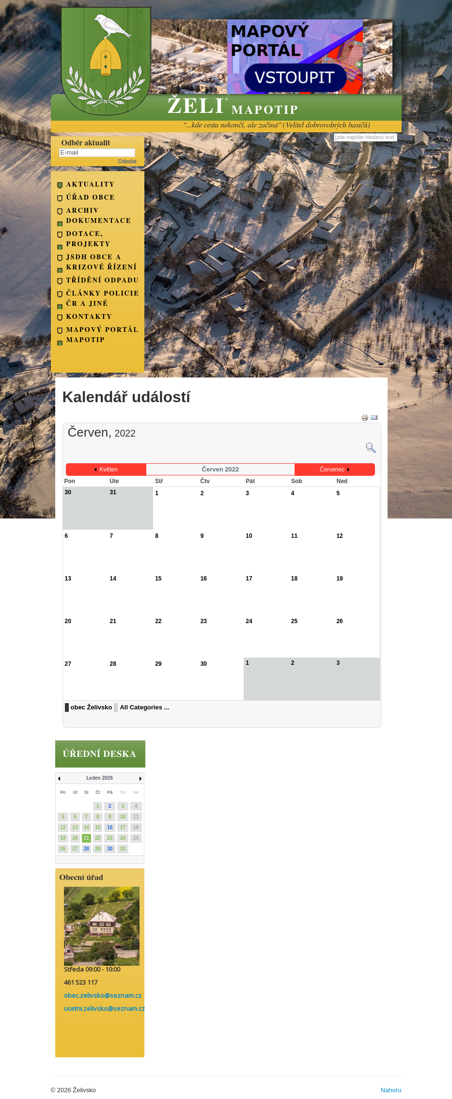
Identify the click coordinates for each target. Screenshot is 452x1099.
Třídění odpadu (103, 280)
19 (339, 578)
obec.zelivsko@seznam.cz (102, 995)
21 (113, 621)
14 (113, 578)
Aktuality (90, 184)
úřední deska (100, 754)
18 (294, 578)
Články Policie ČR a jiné (103, 298)
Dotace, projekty (88, 239)
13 (68, 578)
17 (249, 578)
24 (249, 621)
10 (249, 536)
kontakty (89, 317)
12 (339, 536)
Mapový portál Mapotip (102, 335)
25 (294, 621)
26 (339, 621)
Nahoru (391, 1090)
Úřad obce (90, 197)
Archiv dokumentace (99, 215)
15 (158, 578)
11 (294, 536)
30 (204, 663)
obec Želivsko (91, 707)
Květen (108, 469)
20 (68, 621)
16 (204, 578)
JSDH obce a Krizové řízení (102, 262)
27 (68, 663)
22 (158, 621)
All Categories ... (144, 707)
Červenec (332, 469)
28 (113, 663)
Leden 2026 (99, 778)
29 (158, 663)
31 (122, 848)
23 (204, 621)
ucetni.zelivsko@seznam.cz (104, 1008)
